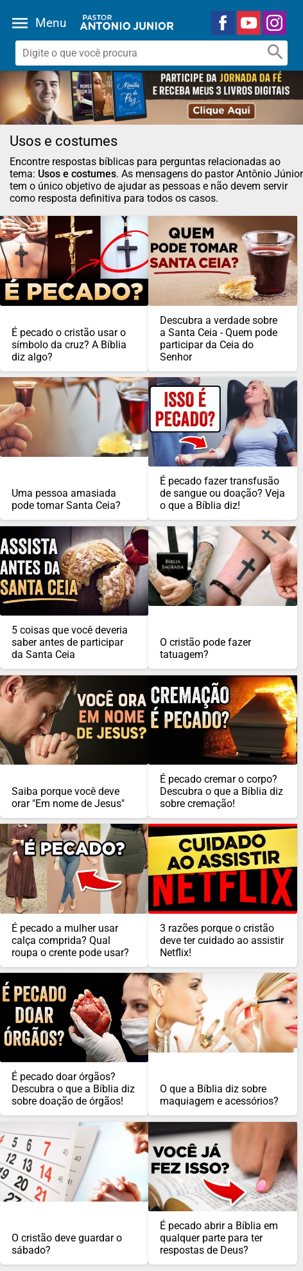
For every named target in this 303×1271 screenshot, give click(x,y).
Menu (50, 22)
